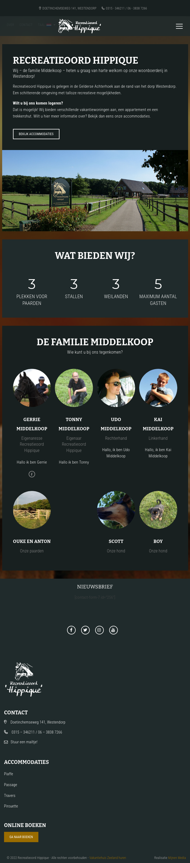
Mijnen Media (177, 858)
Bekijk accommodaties (36, 134)
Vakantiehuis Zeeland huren (107, 858)
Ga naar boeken (21, 837)
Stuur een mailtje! (24, 742)
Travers (9, 795)
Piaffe (8, 774)
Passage (10, 785)
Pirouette (11, 806)
